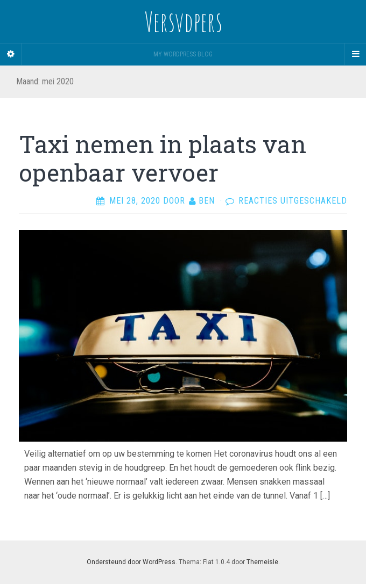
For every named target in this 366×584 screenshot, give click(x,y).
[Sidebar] (11, 54)
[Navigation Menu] (355, 54)
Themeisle (262, 562)
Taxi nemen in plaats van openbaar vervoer (162, 158)
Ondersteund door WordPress (131, 562)
